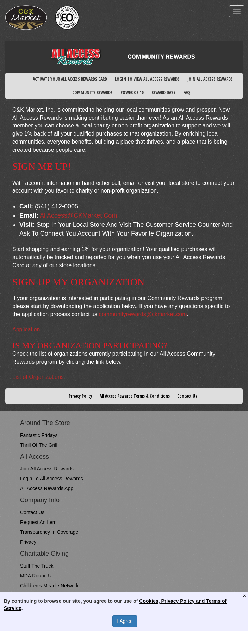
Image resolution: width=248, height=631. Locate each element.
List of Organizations (38, 377)
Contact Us (187, 396)
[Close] (245, 595)
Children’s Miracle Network (49, 585)
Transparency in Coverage (49, 532)
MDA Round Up (37, 576)
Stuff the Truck (36, 566)
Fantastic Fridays (39, 435)
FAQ (186, 92)
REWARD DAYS (163, 92)
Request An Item (38, 522)
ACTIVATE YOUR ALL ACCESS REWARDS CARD (70, 79)
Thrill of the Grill (38, 445)
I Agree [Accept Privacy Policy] (124, 621)
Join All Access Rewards (47, 468)
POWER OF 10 (132, 92)
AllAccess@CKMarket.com (78, 215)
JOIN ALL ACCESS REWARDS (210, 79)
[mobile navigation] (236, 11)
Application (26, 329)
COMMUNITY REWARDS (92, 92)
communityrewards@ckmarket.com (143, 314)
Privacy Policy (80, 396)
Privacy (28, 542)
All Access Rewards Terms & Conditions (135, 396)
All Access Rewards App (46, 488)
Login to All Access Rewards (51, 478)
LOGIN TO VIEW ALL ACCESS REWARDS (147, 79)
